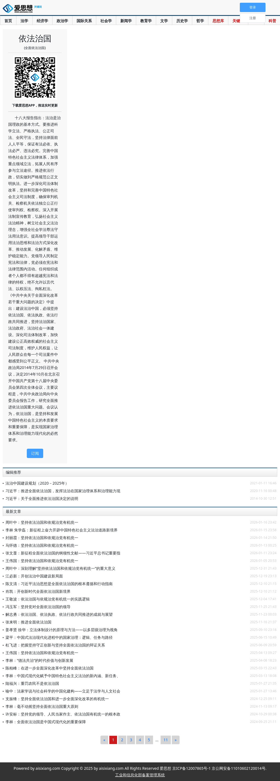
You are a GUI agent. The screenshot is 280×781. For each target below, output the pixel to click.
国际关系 (84, 20)
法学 (24, 20)
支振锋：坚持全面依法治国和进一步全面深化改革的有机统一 (57, 698)
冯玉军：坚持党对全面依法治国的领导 (38, 606)
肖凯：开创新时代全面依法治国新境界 (38, 591)
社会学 (106, 20)
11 (166, 739)
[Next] (176, 740)
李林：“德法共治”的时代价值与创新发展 (39, 660)
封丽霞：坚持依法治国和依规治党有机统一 (41, 537)
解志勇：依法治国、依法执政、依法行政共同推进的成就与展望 (59, 614)
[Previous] (104, 740)
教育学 (146, 20)
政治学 (62, 20)
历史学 (182, 20)
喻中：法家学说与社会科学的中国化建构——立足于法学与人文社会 (62, 691)
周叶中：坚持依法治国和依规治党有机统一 (41, 522)
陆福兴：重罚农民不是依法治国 (32, 683)
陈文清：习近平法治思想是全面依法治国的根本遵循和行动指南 (59, 583)
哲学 (200, 20)
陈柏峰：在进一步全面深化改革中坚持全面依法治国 (49, 668)
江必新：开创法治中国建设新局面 (34, 576)
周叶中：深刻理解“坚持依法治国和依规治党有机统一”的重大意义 (60, 568)
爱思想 (23, 9)
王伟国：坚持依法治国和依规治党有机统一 (41, 560)
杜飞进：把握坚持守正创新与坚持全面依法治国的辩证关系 (55, 645)
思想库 (218, 20)
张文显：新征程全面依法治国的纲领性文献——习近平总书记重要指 (62, 553)
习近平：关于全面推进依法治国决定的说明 (41, 498)
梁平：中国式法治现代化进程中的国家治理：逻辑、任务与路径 (59, 637)
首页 (8, 20)
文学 (164, 20)
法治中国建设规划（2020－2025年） (37, 483)
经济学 (42, 20)
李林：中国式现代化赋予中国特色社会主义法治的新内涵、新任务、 (62, 675)
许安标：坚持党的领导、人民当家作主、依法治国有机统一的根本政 (62, 714)
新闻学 (126, 20)
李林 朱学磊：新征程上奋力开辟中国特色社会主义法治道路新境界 (61, 530)
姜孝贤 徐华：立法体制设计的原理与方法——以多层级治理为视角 (61, 629)
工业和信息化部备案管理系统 (140, 774)
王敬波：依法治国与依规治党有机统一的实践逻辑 (47, 599)
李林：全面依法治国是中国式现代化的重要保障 (45, 721)
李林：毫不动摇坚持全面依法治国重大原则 (41, 706)
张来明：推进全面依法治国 (28, 622)
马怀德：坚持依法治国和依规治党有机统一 (41, 545)
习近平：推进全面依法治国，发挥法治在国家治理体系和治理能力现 (62, 490)
